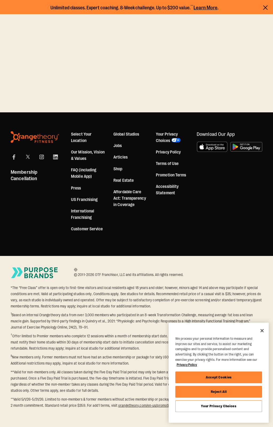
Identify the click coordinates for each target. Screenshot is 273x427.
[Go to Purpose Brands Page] (35, 273)
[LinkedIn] (55, 157)
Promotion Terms (171, 175)
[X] (28, 157)
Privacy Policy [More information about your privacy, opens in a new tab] (187, 365)
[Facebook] (14, 157)
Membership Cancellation (24, 175)
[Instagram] (41, 157)
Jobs (117, 145)
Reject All (219, 392)
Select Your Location (81, 137)
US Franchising (84, 199)
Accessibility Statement (167, 189)
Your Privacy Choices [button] (167, 137)
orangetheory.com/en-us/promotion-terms (150, 405)
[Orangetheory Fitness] (35, 137)
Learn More (205, 8)
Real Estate (123, 180)
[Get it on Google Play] (246, 147)
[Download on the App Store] (212, 147)
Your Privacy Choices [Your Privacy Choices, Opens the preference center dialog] (218, 406)
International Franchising (82, 214)
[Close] (262, 331)
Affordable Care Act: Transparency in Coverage (129, 198)
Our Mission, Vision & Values (88, 155)
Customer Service (87, 229)
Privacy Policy (168, 152)
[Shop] (117, 169)
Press (76, 188)
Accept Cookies (219, 377)
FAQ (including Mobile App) (83, 173)
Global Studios (126, 134)
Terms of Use (167, 163)
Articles (120, 157)
